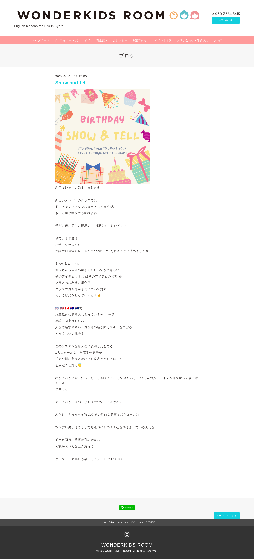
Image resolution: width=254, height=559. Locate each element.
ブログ (217, 40)
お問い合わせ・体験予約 (192, 40)
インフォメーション (67, 40)
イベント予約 (163, 40)
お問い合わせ (225, 20)
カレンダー (120, 40)
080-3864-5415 (227, 13)
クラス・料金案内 (96, 40)
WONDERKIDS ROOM (127, 544)
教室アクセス (140, 40)
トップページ (40, 40)
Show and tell (71, 82)
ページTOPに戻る (227, 515)
